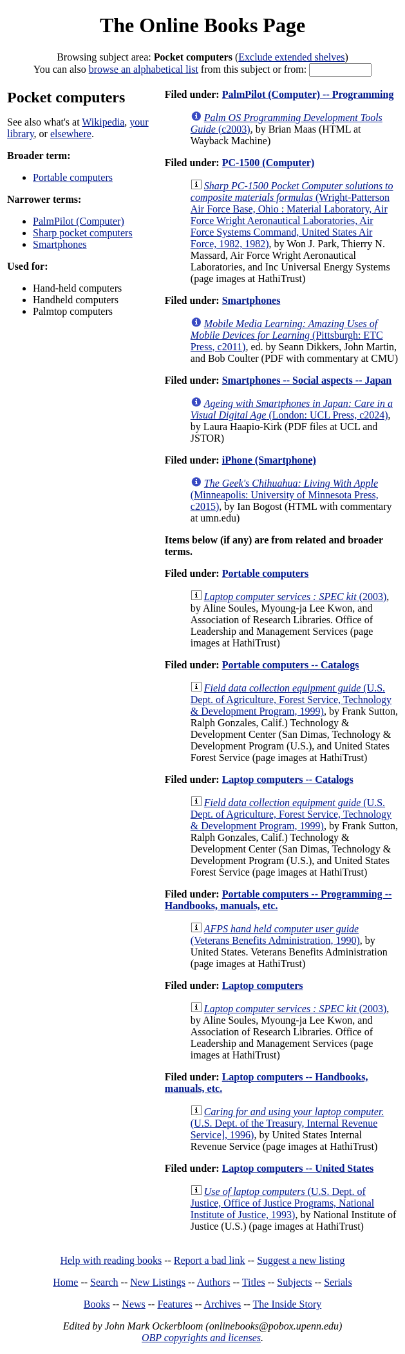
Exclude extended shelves (291, 57)
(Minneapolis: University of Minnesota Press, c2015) (285, 495)
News (133, 1304)
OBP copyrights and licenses (201, 1337)
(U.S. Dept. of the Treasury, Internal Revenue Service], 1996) (287, 1123)
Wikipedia (103, 122)
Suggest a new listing (300, 1260)
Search (104, 1282)
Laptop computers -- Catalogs (287, 779)
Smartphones (60, 244)
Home (65, 1282)
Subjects (294, 1282)
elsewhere (70, 133)
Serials (338, 1282)
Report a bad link (209, 1260)
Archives (222, 1304)
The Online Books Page (202, 25)
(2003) (295, 596)
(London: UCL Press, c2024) (292, 409)
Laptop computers (262, 985)
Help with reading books (111, 1260)
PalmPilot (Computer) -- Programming (308, 94)
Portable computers (73, 177)
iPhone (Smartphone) (269, 460)
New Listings (157, 1282)
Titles (253, 1282)
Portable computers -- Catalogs (290, 664)
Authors (214, 1282)
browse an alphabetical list (143, 69)
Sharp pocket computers (83, 232)
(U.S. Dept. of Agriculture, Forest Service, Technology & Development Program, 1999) (291, 699)
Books (97, 1304)
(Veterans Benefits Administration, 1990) (275, 934)
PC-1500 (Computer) (268, 162)
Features (174, 1304)
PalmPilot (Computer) (78, 221)
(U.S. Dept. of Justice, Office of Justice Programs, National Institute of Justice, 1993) (282, 1203)
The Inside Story (287, 1304)
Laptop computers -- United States (298, 1168)
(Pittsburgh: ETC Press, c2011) (287, 335)
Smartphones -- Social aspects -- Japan (307, 380)
